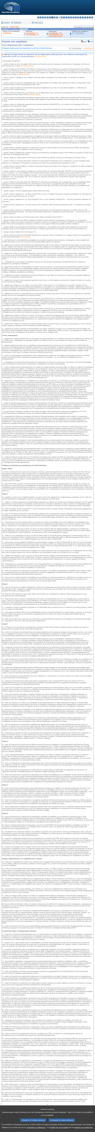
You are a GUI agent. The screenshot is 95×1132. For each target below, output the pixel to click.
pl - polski (78, 17)
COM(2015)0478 (27, 66)
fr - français (57, 17)
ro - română (83, 17)
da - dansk (45, 17)
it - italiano (64, 17)
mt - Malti (73, 17)
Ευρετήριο (6, 22)
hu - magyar (71, 17)
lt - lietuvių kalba (69, 17)
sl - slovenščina (87, 17)
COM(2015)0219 (22, 74)
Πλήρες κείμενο (38, 22)
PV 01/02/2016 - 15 (32, 33)
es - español (40, 17)
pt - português (80, 17)
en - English (55, 17)
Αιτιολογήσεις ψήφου (56, 36)
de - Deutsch (47, 17)
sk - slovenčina (85, 17)
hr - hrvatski (62, 17)
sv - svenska (92, 17)
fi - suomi (90, 17)
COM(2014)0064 (34, 94)
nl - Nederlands (76, 17)
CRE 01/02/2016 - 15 (32, 34)
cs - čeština (43, 17)
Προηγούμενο (17, 22)
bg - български (38, 17)
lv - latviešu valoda (66, 17)
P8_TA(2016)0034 (78, 33)
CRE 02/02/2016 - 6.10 (56, 34)
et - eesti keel (50, 17)
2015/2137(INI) (14, 27)
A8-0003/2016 (7, 33)
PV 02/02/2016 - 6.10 (55, 33)
